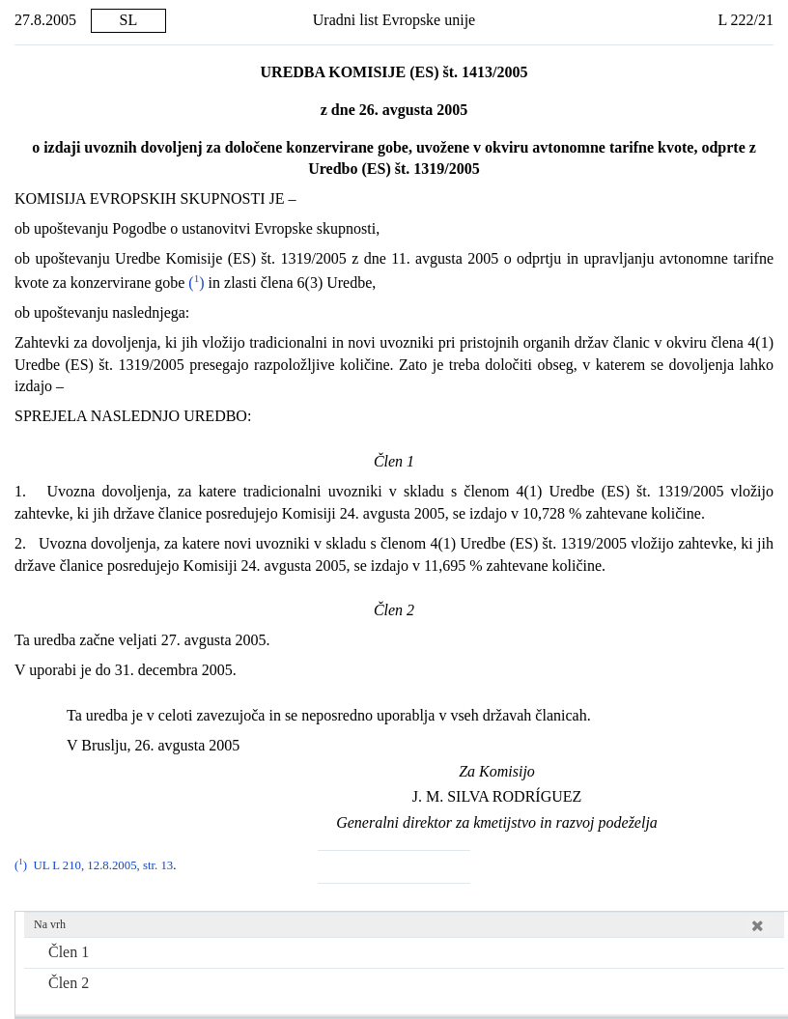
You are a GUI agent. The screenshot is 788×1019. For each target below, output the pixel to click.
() (194, 282)
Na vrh (50, 924)
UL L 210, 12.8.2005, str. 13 (103, 865)
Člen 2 (68, 983)
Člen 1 (68, 952)
